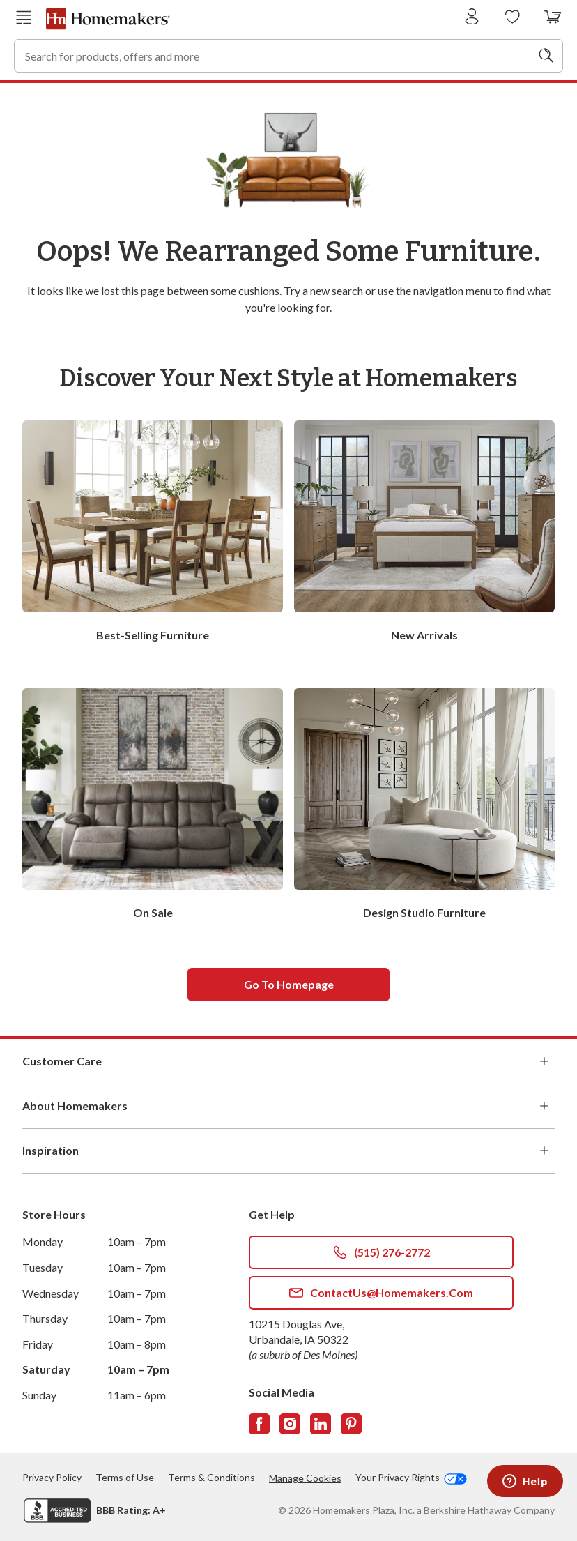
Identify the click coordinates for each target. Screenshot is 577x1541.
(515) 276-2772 (381, 1252)
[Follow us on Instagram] (289, 1423)
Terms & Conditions (211, 1477)
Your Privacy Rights (411, 1477)
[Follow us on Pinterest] (351, 1423)
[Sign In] (472, 17)
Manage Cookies (305, 1478)
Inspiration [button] (288, 1150)
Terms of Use (124, 1477)
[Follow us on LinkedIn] (320, 1423)
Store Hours (54, 1214)
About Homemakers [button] (288, 1105)
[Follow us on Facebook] (259, 1423)
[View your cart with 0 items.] (553, 17)
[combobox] (288, 56)
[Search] (546, 56)
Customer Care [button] (288, 1061)
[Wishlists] (512, 17)
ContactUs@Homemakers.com (381, 1293)
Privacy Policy (52, 1477)
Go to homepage (289, 984)
